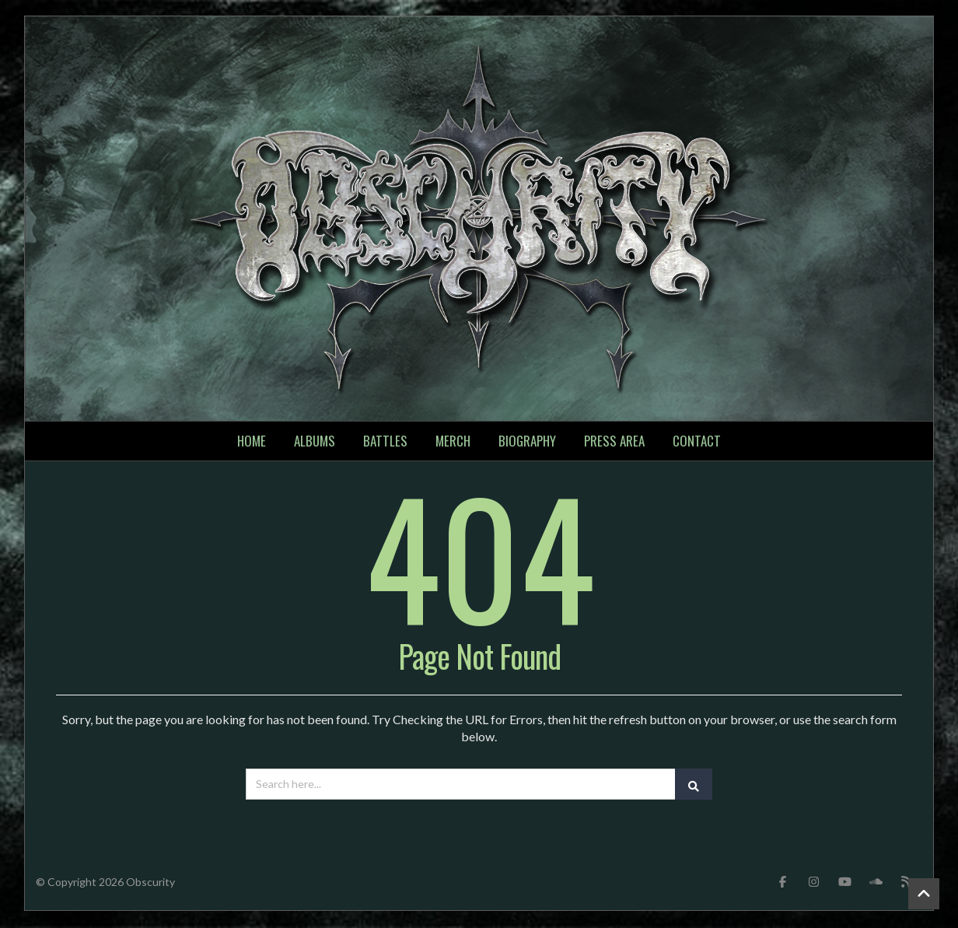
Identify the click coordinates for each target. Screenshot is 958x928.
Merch (452, 442)
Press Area (614, 442)
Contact (697, 442)
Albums (314, 442)
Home (251, 442)
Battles (385, 442)
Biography (527, 442)
